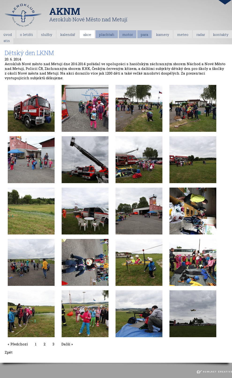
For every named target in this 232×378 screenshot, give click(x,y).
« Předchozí (18, 344)
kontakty (220, 34)
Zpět (8, 352)
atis (7, 40)
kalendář (67, 34)
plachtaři (106, 34)
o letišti (26, 34)
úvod (8, 34)
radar (200, 34)
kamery (162, 34)
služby (46, 34)
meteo (182, 34)
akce (87, 34)
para (144, 34)
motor (127, 34)
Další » (67, 344)
